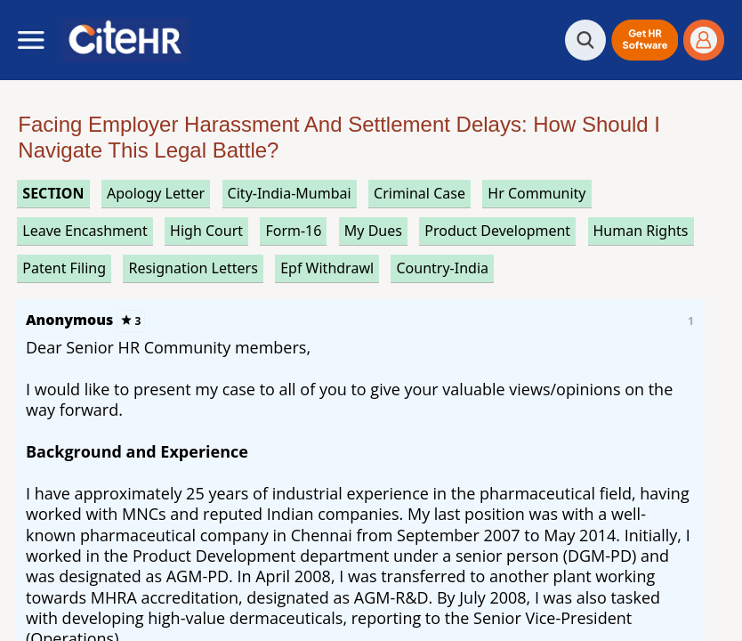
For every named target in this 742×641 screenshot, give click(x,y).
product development (497, 230)
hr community (536, 193)
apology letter (156, 193)
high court (206, 230)
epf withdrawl (327, 268)
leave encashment (84, 230)
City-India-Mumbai (289, 193)
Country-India (442, 268)
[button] (644, 40)
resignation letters (192, 268)
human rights (641, 230)
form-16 (293, 230)
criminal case (419, 193)
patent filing (64, 268)
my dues (373, 230)
